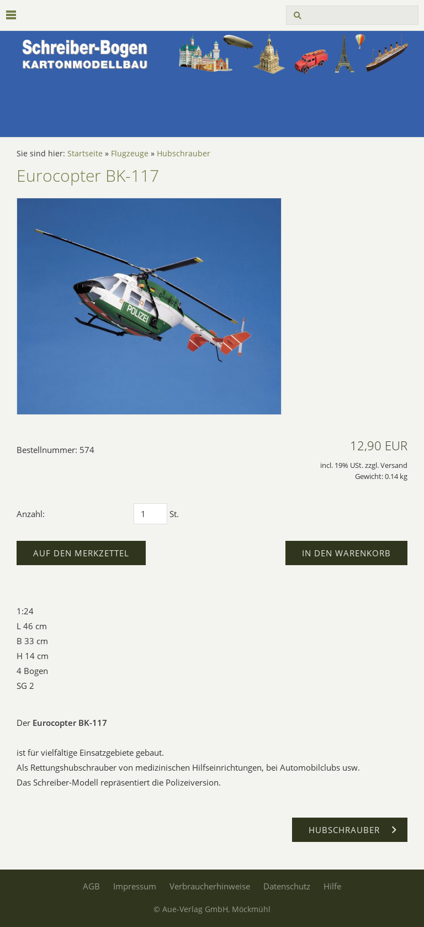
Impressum (134, 886)
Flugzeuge (130, 154)
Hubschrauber (183, 154)
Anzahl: (31, 513)
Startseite (85, 154)
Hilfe (332, 886)
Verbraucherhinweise (209, 886)
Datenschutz (286, 886)
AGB (91, 886)
